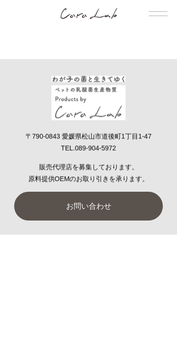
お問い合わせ (88, 206)
